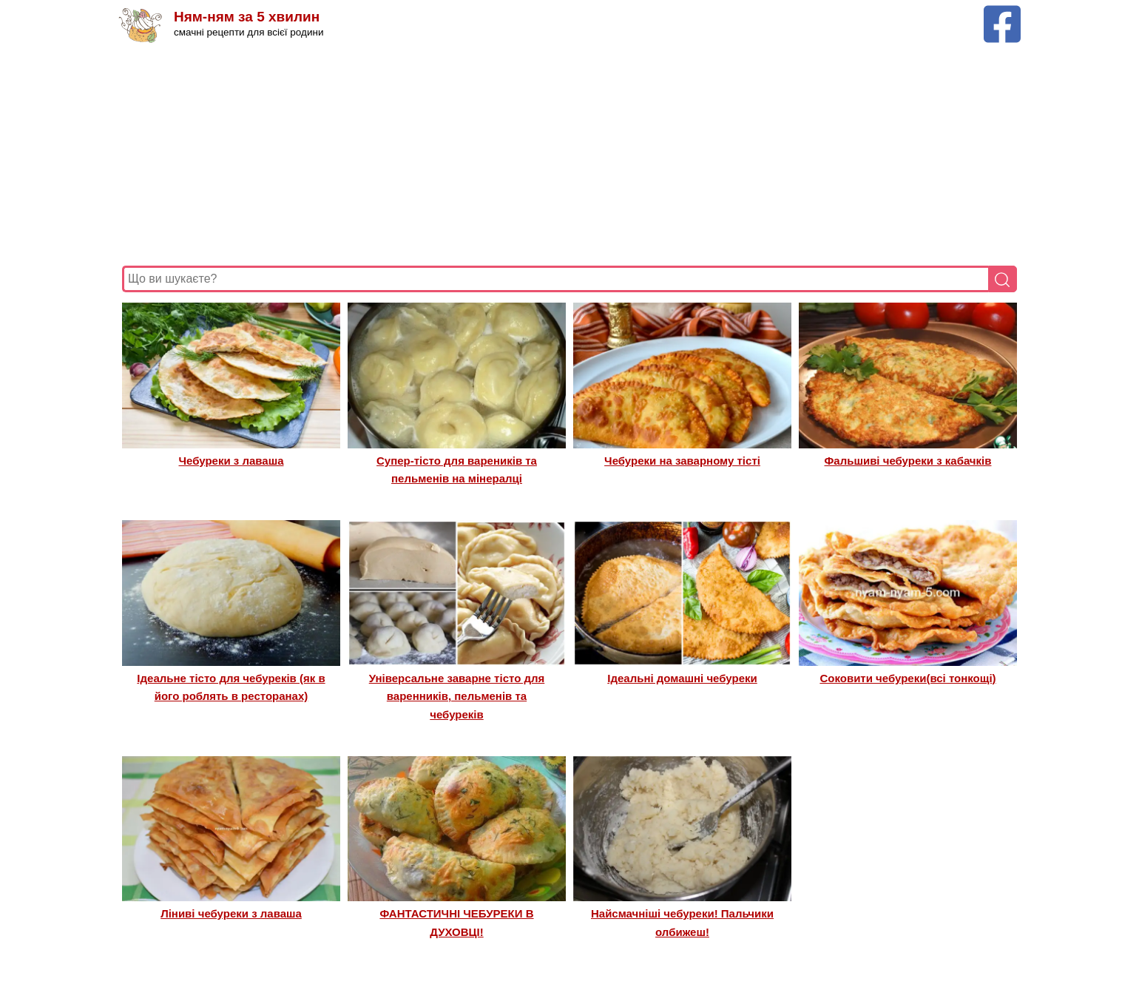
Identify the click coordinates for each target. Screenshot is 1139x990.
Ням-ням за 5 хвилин (247, 16)
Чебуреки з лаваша (230, 460)
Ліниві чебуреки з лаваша (231, 913)
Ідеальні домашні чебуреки (682, 678)
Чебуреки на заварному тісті (682, 460)
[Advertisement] (566, 154)
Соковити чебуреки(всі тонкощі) (907, 678)
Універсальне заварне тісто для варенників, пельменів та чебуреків (457, 696)
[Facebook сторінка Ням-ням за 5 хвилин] (1002, 12)
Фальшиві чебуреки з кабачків (908, 460)
